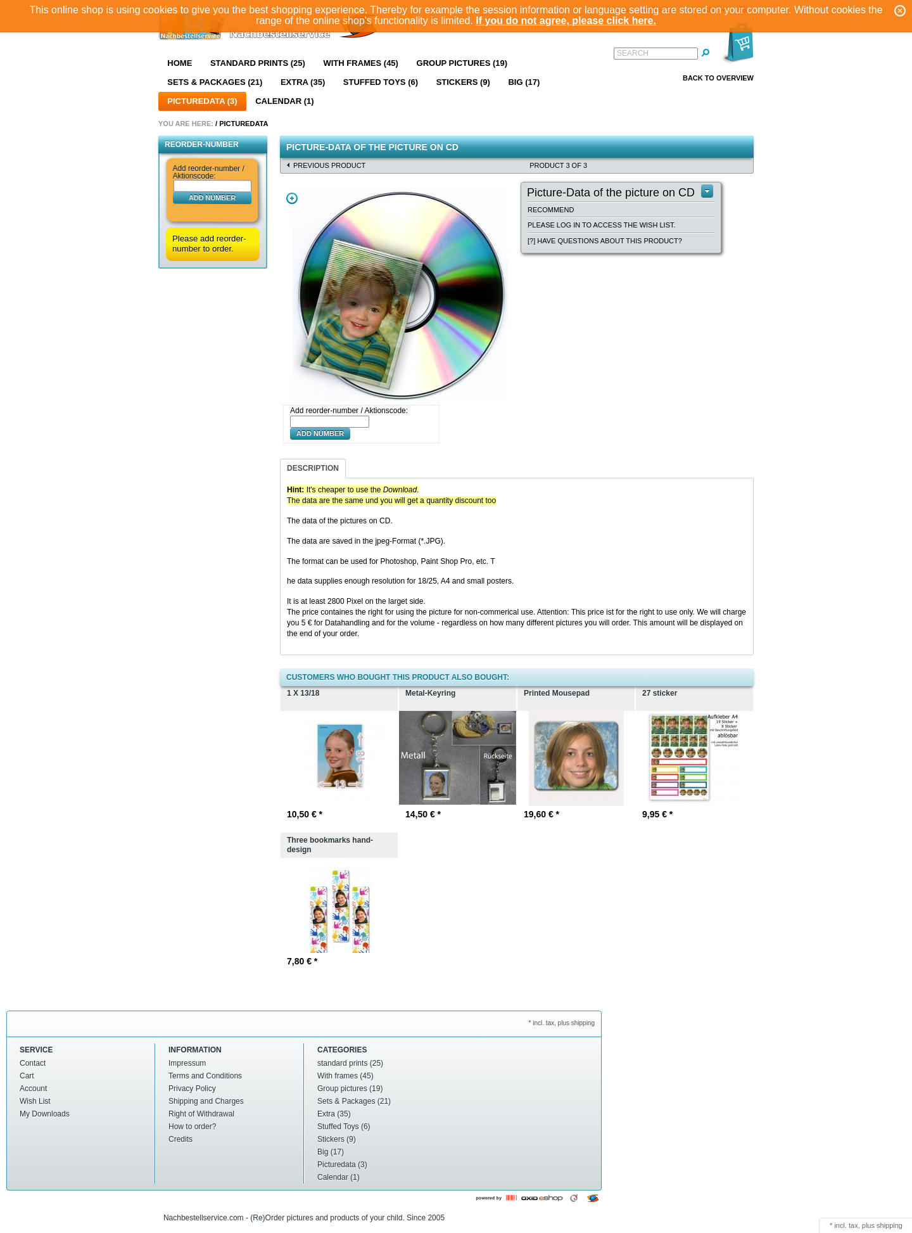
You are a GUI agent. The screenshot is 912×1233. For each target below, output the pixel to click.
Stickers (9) (463, 82)
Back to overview (718, 78)
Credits (180, 1139)
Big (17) (524, 82)
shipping (889, 1225)
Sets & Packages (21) (214, 82)
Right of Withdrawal (201, 1113)
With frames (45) (360, 63)
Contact (33, 1063)
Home (179, 63)
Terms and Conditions (205, 1075)
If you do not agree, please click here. (566, 20)
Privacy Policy (192, 1088)
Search (633, 53)
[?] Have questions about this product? (605, 241)
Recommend (551, 210)
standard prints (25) (257, 63)
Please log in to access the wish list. (602, 225)
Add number (212, 197)
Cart (27, 1075)
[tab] (313, 468)
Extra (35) (303, 82)
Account (33, 1088)
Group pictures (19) (462, 63)
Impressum (187, 1063)
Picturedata (243, 123)
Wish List (35, 1101)
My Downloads (45, 1113)
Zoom (292, 198)
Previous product (329, 165)
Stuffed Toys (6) (380, 82)
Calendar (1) (284, 101)
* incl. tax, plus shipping (561, 1022)
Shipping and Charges (206, 1101)
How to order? (192, 1126)
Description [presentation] (313, 468)
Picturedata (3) (202, 101)
